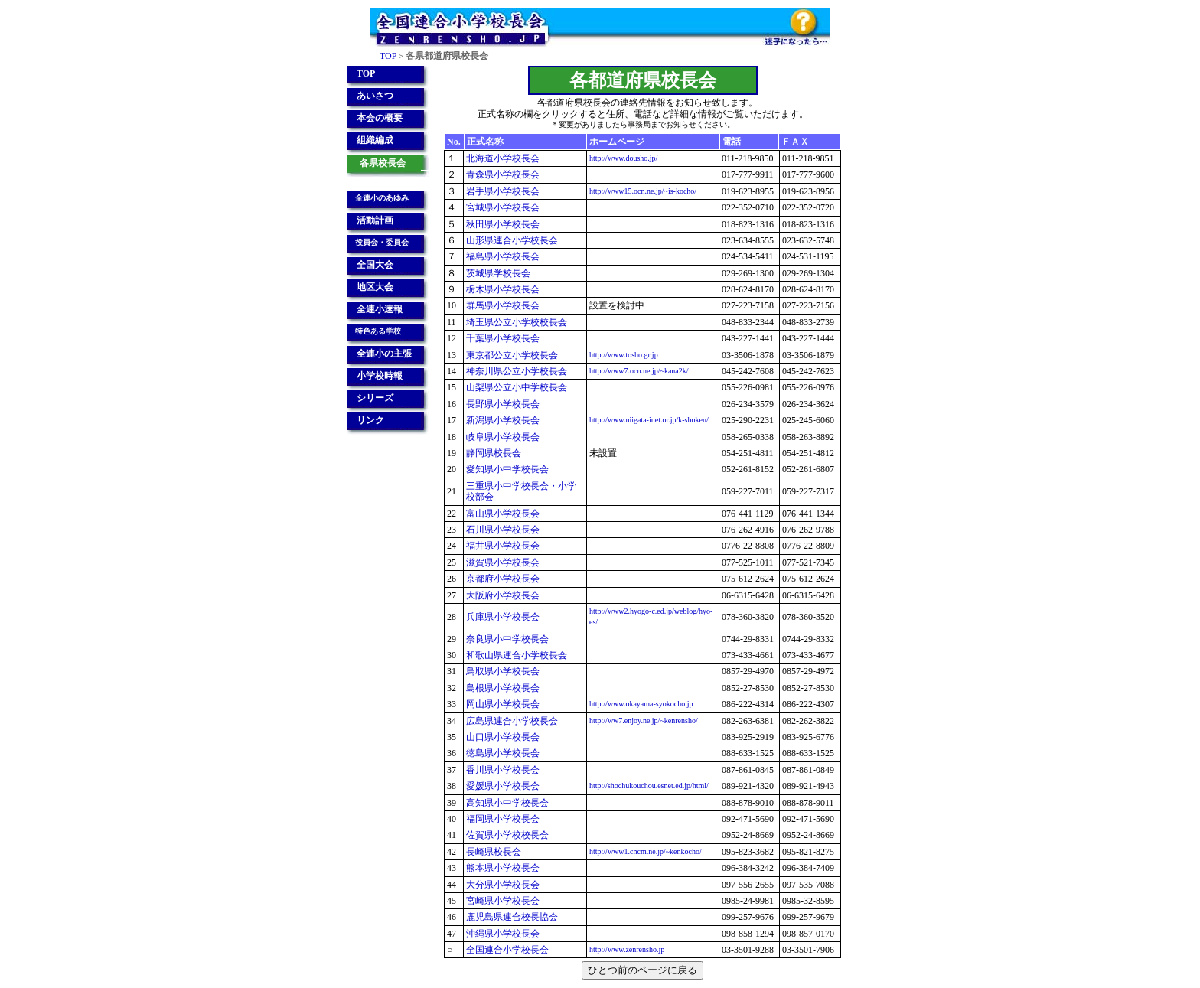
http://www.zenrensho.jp (626, 949)
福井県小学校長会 (503, 545)
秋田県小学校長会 (503, 224)
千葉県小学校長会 (503, 338)
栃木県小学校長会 (503, 289)
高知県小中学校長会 (507, 802)
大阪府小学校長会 (503, 595)
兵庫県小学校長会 (503, 616)
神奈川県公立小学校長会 (516, 371)
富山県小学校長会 (503, 513)
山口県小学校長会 (503, 737)
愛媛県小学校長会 (503, 786)
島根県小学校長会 (503, 688)
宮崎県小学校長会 (503, 900)
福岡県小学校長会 (503, 819)
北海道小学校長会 (503, 158)
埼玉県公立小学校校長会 (516, 322)
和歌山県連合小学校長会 (516, 655)
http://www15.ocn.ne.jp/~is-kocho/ (642, 191)
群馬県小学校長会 (503, 305)
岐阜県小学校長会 (503, 437)
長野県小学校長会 (503, 404)
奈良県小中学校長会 (507, 639)
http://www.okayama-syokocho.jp (641, 703)
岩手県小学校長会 (503, 191)
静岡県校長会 (493, 453)
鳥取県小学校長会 (503, 671)
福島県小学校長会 (503, 256)
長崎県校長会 (493, 851)
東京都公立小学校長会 (512, 355)
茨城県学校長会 (498, 273)
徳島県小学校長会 (503, 753)
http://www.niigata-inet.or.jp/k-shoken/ (649, 420)
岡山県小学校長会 (503, 704)
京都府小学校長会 (503, 578)
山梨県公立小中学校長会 (516, 387)
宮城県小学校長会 (503, 207)
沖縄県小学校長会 (503, 933)
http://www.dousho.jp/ (623, 158)
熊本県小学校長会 (503, 867)
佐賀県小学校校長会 (507, 835)
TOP (388, 56)
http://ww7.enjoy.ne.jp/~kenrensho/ (643, 720)
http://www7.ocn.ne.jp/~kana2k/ (639, 371)
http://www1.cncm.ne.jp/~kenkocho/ (645, 851)
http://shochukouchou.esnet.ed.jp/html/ (649, 785)
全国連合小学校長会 (507, 949)
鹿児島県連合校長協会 (512, 916)
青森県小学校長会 (503, 174)
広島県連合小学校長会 (512, 721)
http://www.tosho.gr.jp (623, 355)
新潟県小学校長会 (503, 420)
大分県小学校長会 (503, 884)
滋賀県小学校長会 (503, 562)
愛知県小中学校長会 (507, 469)
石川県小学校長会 (503, 529)
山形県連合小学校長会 (512, 240)
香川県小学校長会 (503, 770)
